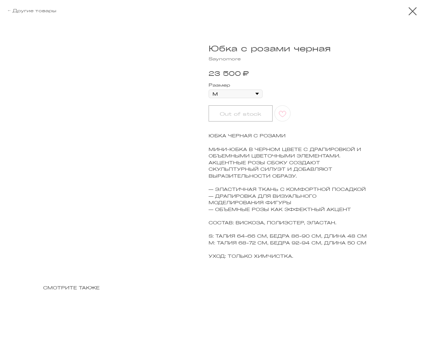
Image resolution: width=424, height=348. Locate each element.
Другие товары (34, 10)
